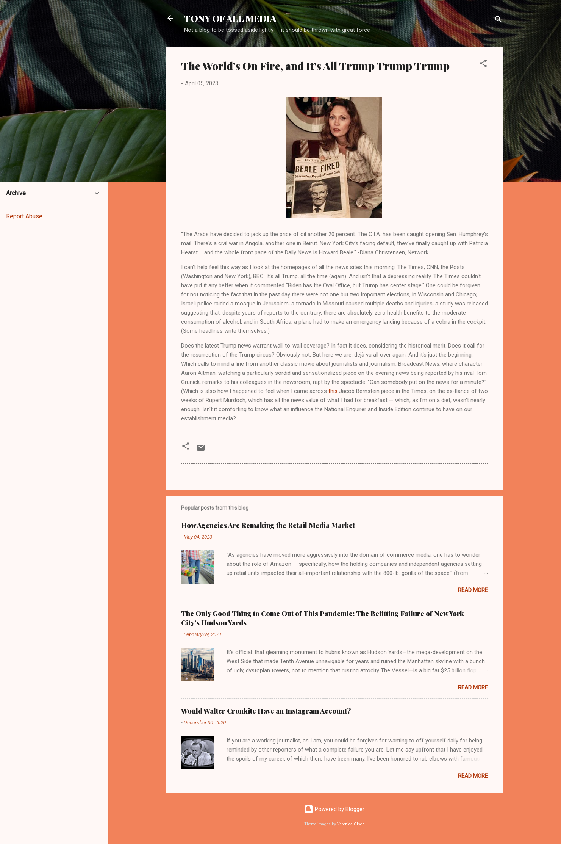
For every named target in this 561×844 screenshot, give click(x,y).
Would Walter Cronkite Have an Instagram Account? (266, 711)
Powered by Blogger (334, 809)
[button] (483, 64)
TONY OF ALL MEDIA (230, 18)
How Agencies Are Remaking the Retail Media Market (268, 525)
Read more (473, 590)
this (333, 391)
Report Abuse (24, 216)
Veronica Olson (350, 824)
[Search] (498, 20)
